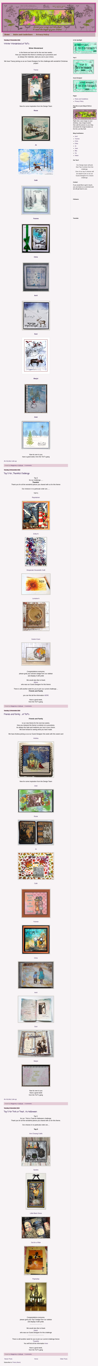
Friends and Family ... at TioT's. (16, 714)
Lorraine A (35, 598)
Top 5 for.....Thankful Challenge (16, 473)
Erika (76, 143)
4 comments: (28, 1103)
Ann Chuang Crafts (35, 1133)
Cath (36, 180)
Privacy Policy (42, 34)
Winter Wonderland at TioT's (16, 43)
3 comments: (28, 706)
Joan (36, 417)
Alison (36, 682)
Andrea (35, 738)
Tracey (36, 70)
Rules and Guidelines (23, 34)
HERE (46, 695)
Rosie (36, 110)
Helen (76, 155)
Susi (35, 334)
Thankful (36, 1341)
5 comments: (28, 1354)
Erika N (35, 534)
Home (7, 34)
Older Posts (63, 1359)
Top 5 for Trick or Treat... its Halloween (20, 1111)
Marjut (36, 378)
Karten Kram (36, 639)
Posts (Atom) (17, 1362)
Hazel (36, 1330)
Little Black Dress (36, 1213)
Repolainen (36, 497)
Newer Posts (8, 1359)
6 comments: (28, 465)
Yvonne (36, 218)
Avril (36, 295)
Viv (76, 153)
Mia (76, 150)
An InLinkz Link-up (10, 461)
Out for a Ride (36, 1242)
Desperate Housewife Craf (36, 570)
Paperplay (35, 1279)
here (46, 1343)
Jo (36, 145)
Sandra (35, 1170)
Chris (36, 257)
